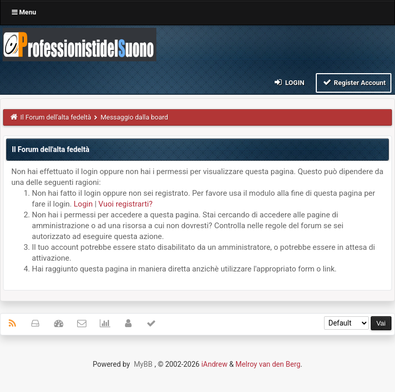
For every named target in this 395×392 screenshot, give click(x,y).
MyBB (143, 364)
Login (288, 82)
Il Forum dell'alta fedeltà (56, 117)
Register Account (353, 82)
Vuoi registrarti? (125, 204)
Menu (24, 12)
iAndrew (214, 364)
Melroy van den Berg (268, 364)
